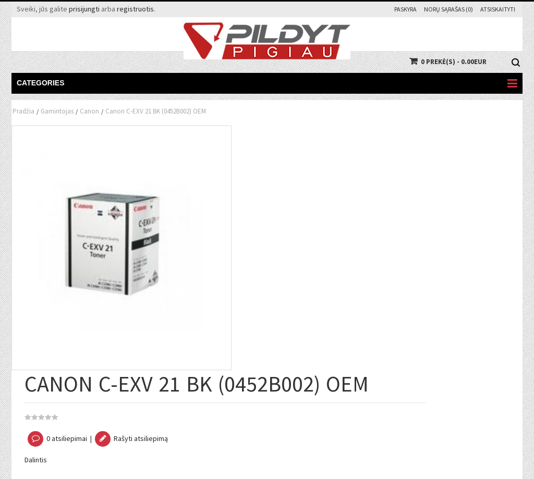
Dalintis (36, 459)
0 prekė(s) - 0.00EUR (454, 61)
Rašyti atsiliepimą (141, 438)
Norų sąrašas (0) (448, 9)
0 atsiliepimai (66, 438)
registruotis (135, 9)
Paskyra (405, 9)
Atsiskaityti (497, 9)
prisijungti (84, 9)
